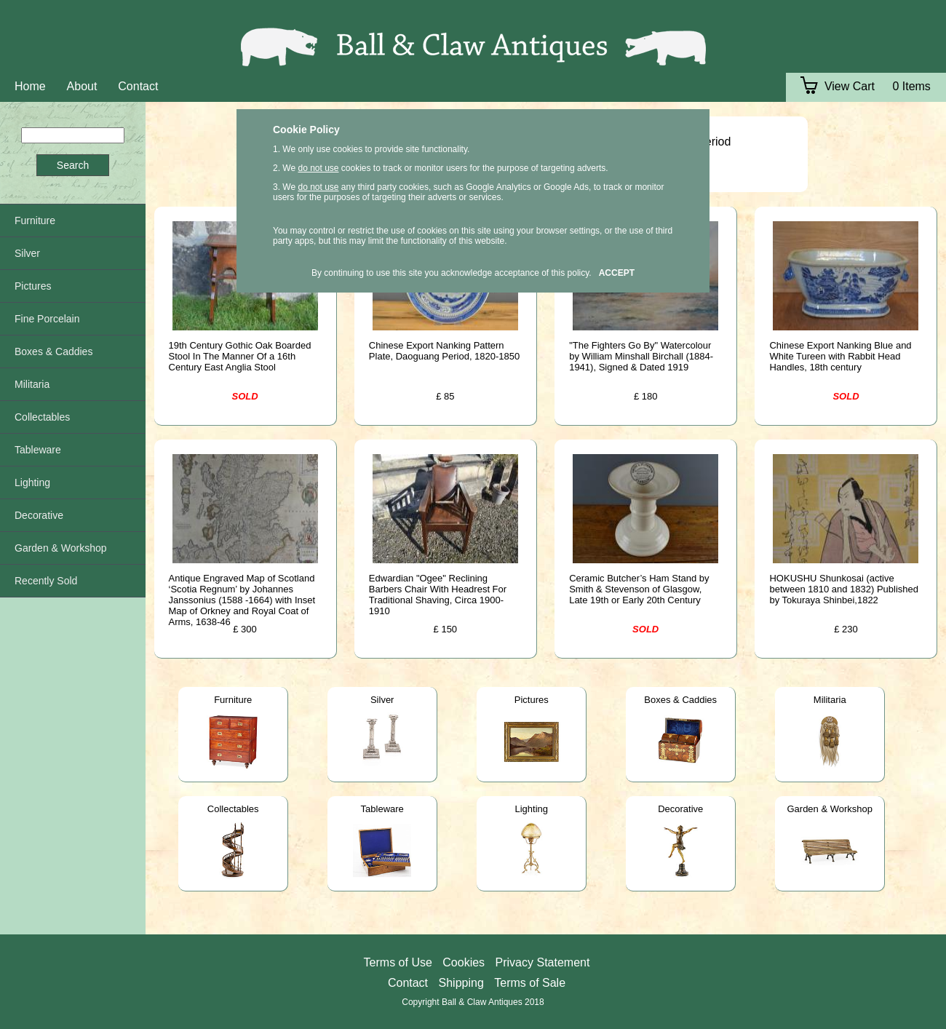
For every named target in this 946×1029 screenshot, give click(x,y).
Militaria (830, 699)
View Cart (837, 86)
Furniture (233, 699)
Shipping (461, 983)
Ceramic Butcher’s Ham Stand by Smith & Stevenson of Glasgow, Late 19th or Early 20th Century (639, 589)
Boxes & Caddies (680, 699)
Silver (382, 699)
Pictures (531, 699)
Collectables (233, 808)
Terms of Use (398, 962)
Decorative (680, 808)
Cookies (463, 962)
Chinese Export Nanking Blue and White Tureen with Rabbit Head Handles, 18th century (840, 356)
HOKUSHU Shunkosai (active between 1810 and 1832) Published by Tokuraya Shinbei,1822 (843, 589)
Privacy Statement (543, 962)
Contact (138, 86)
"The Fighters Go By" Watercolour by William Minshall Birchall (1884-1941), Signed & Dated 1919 (641, 356)
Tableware (382, 808)
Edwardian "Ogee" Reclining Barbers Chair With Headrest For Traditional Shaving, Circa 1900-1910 (437, 594)
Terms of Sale (529, 983)
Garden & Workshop (830, 808)
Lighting (531, 808)
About (82, 86)
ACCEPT (617, 273)
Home (30, 86)
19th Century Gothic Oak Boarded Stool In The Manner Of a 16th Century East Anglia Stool (240, 356)
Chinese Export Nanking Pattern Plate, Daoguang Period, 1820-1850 (444, 351)
